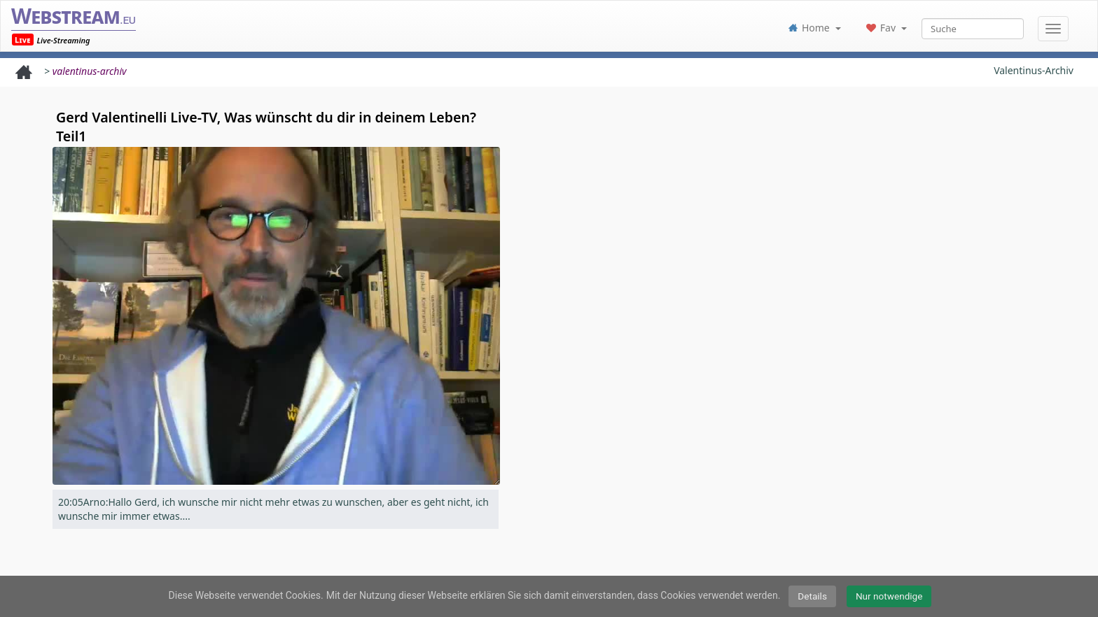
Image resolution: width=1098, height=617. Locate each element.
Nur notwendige (889, 596)
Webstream (73, 15)
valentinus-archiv (90, 71)
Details (812, 596)
